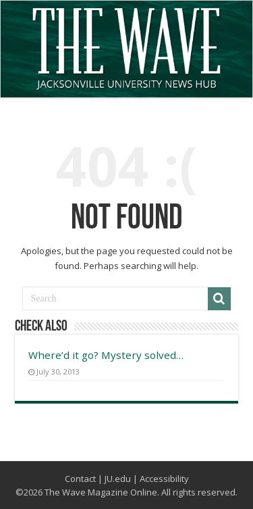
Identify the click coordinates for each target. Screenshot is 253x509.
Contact (80, 478)
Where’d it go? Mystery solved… (106, 355)
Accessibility (164, 478)
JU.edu (118, 478)
